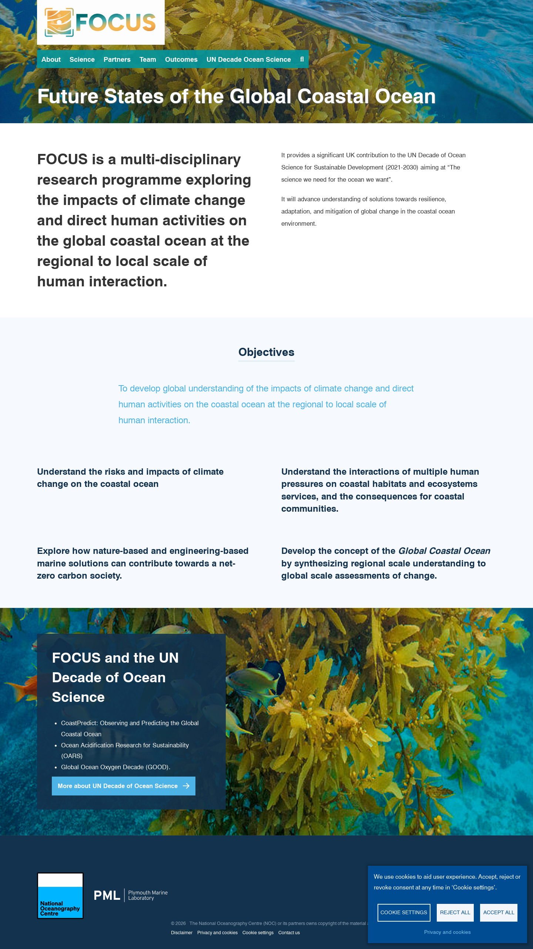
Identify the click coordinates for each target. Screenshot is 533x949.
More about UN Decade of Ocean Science (118, 786)
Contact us (289, 932)
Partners (117, 59)
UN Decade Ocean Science (249, 59)
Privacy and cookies (447, 932)
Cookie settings (404, 912)
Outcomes (181, 59)
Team (148, 59)
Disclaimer (181, 932)
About (51, 59)
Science (82, 59)
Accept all (498, 912)
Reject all (455, 912)
